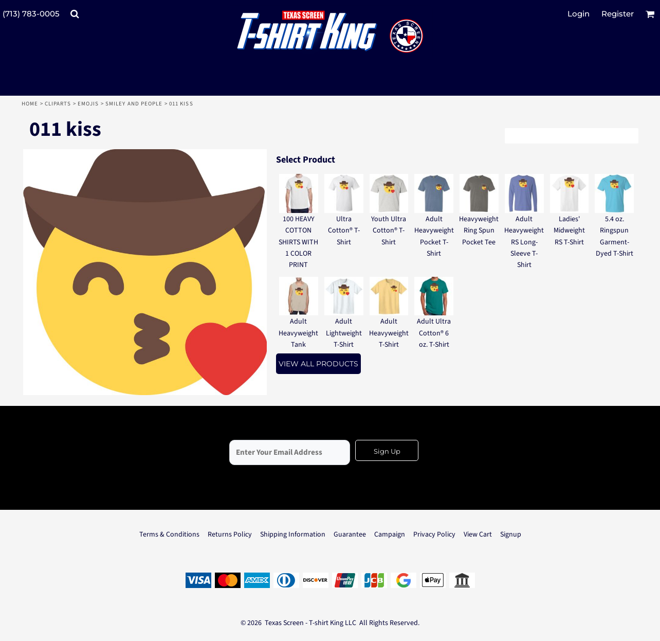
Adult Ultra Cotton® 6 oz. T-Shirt (434, 333)
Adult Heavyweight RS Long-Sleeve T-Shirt (524, 242)
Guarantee (350, 534)
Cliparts (58, 104)
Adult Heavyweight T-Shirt (389, 333)
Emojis (88, 104)
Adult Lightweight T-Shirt (344, 333)
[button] (74, 14)
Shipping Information (292, 534)
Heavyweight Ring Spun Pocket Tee (479, 230)
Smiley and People (134, 104)
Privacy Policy (434, 534)
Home (30, 104)
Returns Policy (230, 534)
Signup (510, 534)
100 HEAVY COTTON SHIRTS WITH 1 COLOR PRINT (298, 242)
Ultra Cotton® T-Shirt (344, 230)
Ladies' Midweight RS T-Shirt (569, 230)
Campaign (389, 534)
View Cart (478, 534)
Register (617, 14)
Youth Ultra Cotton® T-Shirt (388, 230)
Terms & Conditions (169, 534)
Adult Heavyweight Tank (298, 333)
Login (578, 14)
